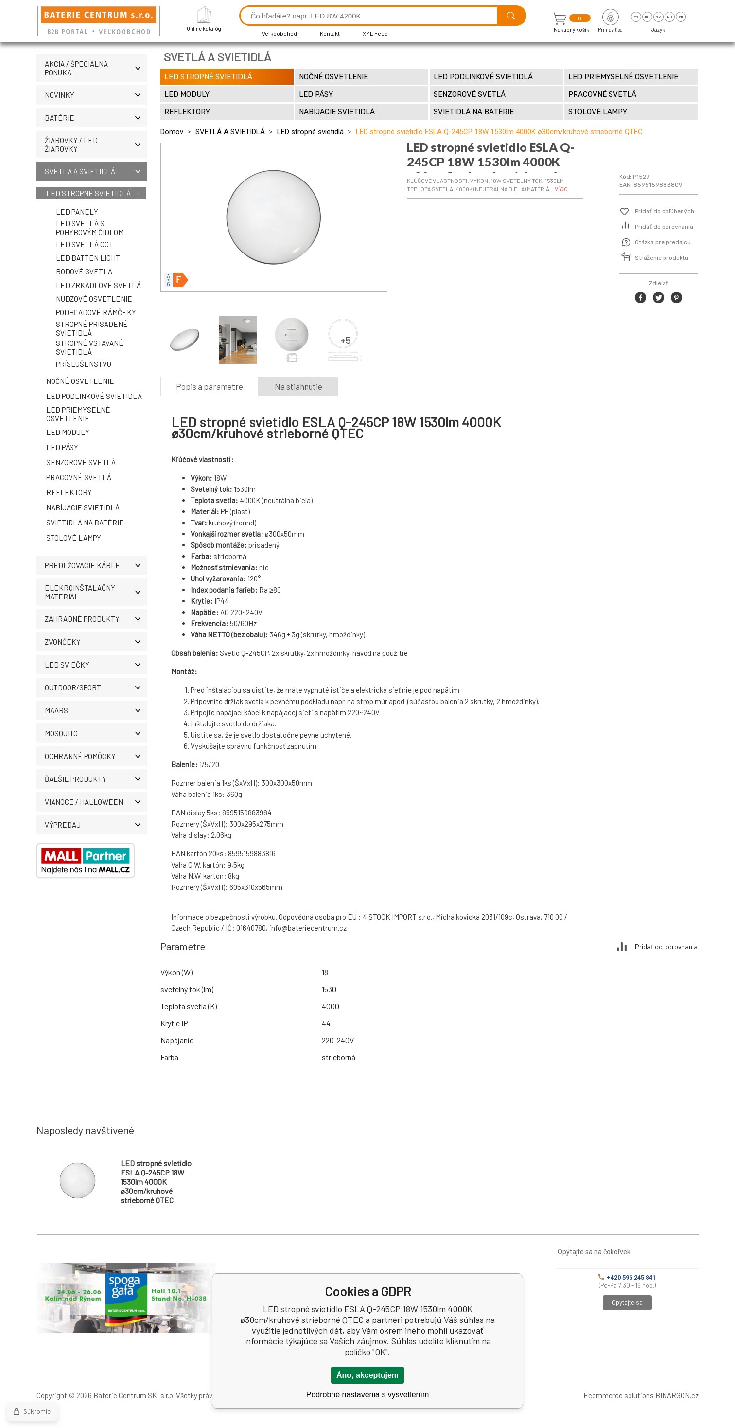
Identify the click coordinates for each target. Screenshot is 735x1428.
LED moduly (67, 432)
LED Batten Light (88, 257)
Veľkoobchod (279, 33)
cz (636, 17)
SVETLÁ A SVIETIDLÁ (96, 171)
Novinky (96, 95)
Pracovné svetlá (78, 477)
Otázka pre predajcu (663, 242)
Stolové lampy (73, 537)
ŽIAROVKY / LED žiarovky (96, 144)
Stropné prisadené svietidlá (92, 328)
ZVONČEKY (96, 641)
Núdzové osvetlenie (94, 298)
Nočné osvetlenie (80, 381)
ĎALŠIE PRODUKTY (96, 779)
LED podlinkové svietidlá (94, 396)
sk (658, 17)
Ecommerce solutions (618, 1395)
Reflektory (69, 492)
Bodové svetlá (84, 271)
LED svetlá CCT (84, 244)
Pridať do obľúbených (664, 211)
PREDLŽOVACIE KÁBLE (96, 565)
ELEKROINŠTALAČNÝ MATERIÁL (96, 592)
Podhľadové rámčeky (96, 312)
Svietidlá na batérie (85, 522)
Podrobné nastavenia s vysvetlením (367, 1395)
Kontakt (330, 33)
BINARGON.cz (677, 1395)
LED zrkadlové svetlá (98, 285)
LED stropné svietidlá (88, 193)
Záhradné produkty (96, 619)
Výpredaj (96, 824)
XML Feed (375, 33)
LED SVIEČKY (96, 664)
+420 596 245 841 (627, 1277)
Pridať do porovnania (664, 226)
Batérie (96, 117)
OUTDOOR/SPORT (96, 687)
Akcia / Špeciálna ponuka (96, 68)
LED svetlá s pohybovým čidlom (89, 227)
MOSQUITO (96, 733)
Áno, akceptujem (367, 1375)
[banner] (100, 21)
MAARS (96, 710)
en (680, 17)
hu (669, 17)
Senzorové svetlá (81, 462)
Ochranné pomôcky (96, 756)
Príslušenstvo (83, 364)
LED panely (77, 211)
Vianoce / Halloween (96, 802)
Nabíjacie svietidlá (83, 507)
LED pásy (62, 447)
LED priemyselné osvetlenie (78, 414)
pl (647, 17)
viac (561, 188)
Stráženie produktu (661, 257)
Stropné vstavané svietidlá (89, 347)
